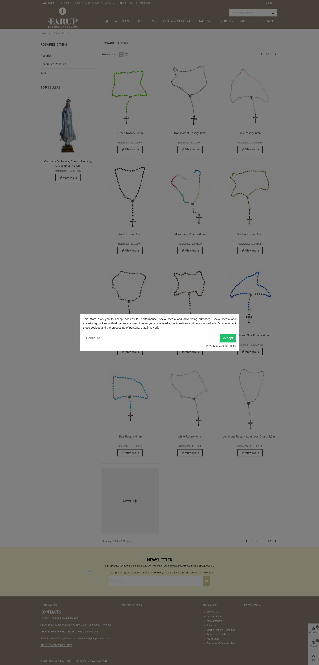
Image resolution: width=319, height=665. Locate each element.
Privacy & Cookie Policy (221, 345)
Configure (93, 338)
